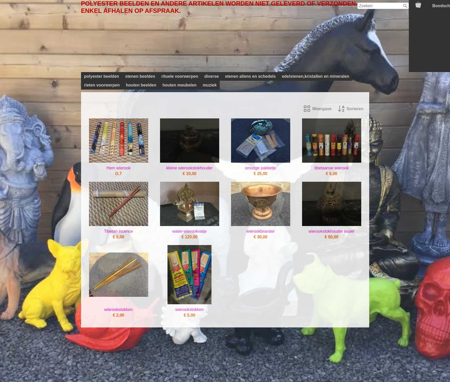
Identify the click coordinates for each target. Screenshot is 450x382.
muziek (210, 85)
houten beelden (141, 85)
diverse (211, 76)
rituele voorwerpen (179, 76)
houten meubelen (179, 85)
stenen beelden (140, 76)
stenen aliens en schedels (250, 76)
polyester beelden (101, 76)
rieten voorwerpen (102, 85)
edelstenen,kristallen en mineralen (315, 76)
